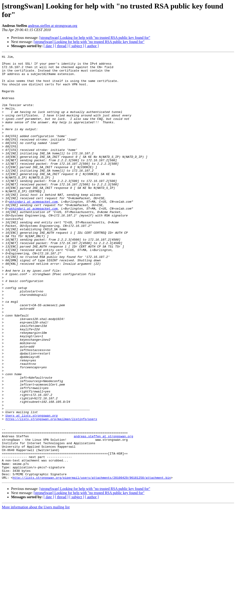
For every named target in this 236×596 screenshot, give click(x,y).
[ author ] (92, 46)
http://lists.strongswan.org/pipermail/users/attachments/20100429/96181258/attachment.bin (92, 562)
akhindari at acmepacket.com (33, 231)
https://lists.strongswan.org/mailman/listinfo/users (51, 492)
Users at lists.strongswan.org (32, 488)
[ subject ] (76, 46)
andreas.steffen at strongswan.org (52, 26)
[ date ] (49, 46)
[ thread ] (61, 46)
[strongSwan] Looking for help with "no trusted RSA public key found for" (94, 38)
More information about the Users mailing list (36, 592)
